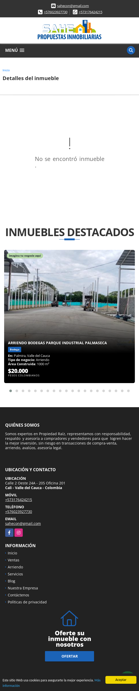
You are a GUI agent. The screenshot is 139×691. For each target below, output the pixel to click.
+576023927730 (55, 12)
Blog (11, 581)
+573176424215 (90, 12)
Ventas (13, 560)
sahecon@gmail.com (73, 5)
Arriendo (15, 567)
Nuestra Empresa (23, 588)
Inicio (6, 70)
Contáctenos (18, 595)
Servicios (15, 574)
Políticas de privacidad (27, 602)
